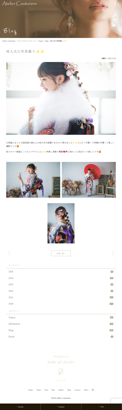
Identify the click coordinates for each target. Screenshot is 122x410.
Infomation (61, 323)
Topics (61, 317)
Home (30, 390)
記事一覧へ (61, 253)
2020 (61, 303)
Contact (78, 390)
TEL (101, 407)
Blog (61, 330)
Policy (86, 390)
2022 (61, 290)
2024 (61, 278)
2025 (61, 271)
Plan (53, 390)
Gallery (61, 390)
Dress (46, 390)
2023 (61, 284)
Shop (69, 390)
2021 (61, 297)
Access (20, 407)
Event (61, 336)
